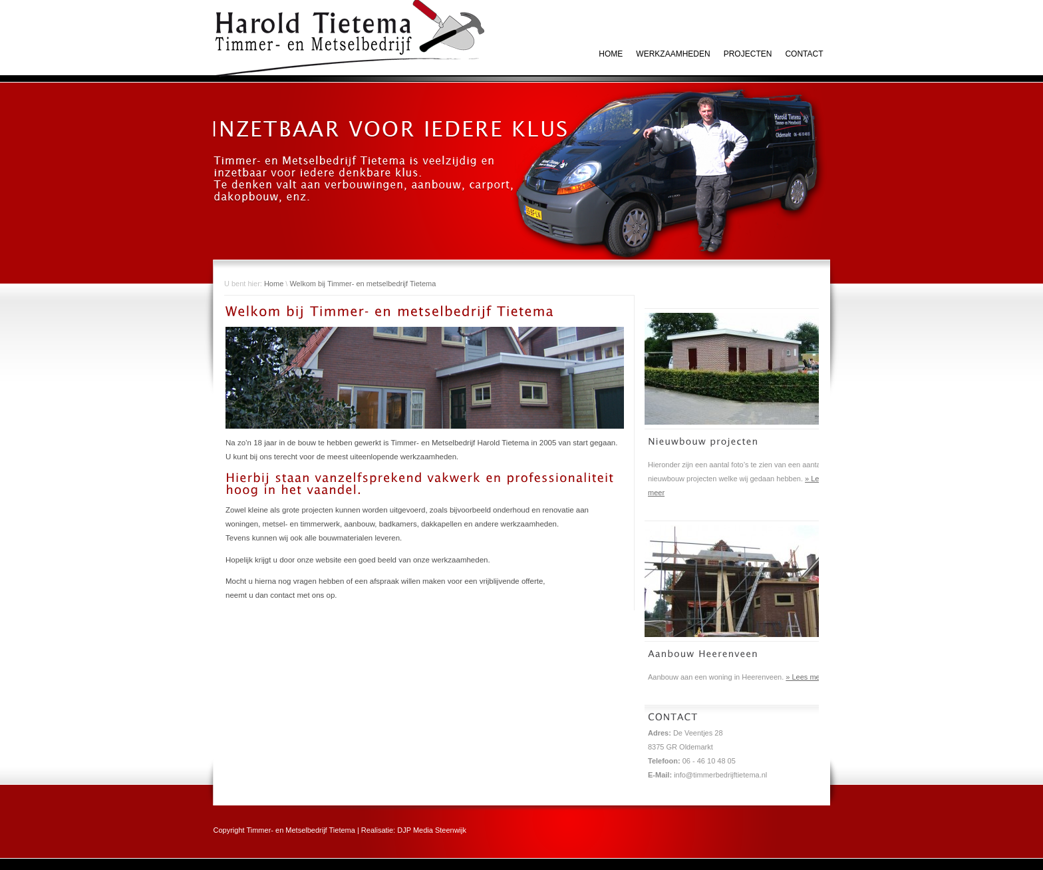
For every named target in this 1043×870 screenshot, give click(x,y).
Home (273, 284)
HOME (611, 54)
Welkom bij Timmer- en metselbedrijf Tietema (362, 284)
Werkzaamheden (673, 54)
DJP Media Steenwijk (431, 830)
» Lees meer (806, 677)
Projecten (748, 54)
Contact (804, 54)
